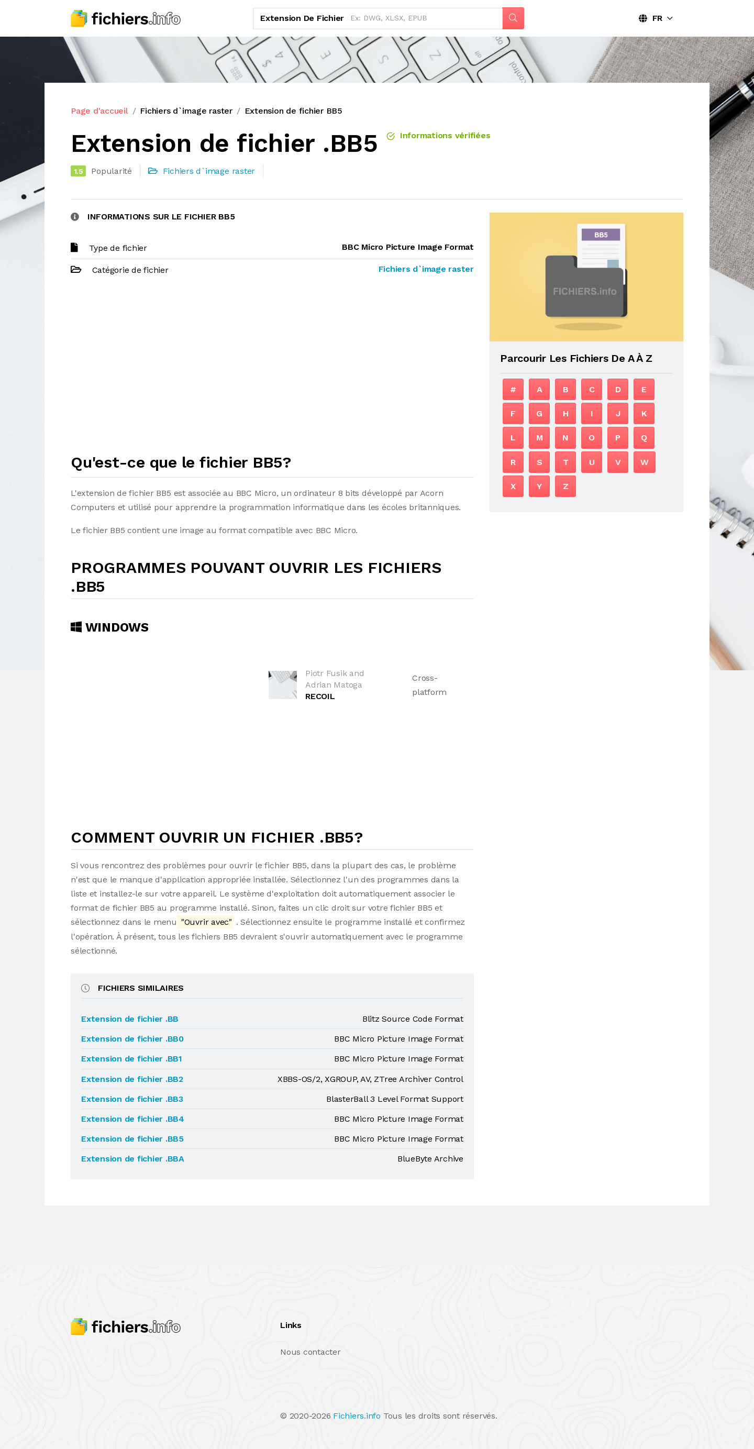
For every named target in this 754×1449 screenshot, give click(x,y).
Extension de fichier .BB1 (131, 1059)
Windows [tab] (110, 627)
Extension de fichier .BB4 (132, 1119)
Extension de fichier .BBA (132, 1159)
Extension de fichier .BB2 (132, 1079)
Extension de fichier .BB (130, 1019)
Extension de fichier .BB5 (132, 1139)
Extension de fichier (302, 18)
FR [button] (650, 18)
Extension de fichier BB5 (293, 111)
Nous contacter (310, 1352)
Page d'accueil (99, 111)
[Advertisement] (272, 369)
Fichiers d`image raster (186, 111)
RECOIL (320, 696)
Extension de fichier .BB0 (132, 1039)
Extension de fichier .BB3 (132, 1099)
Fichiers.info (357, 1416)
